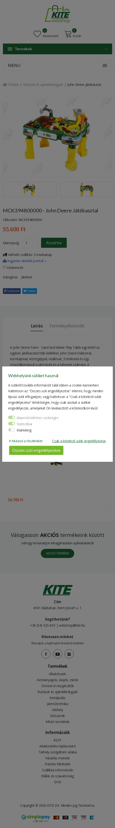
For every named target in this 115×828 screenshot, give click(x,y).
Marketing (24, 430)
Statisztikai (24, 424)
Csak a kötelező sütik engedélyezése (79, 441)
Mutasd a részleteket (25, 441)
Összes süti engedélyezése (36, 450)
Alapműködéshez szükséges (38, 417)
